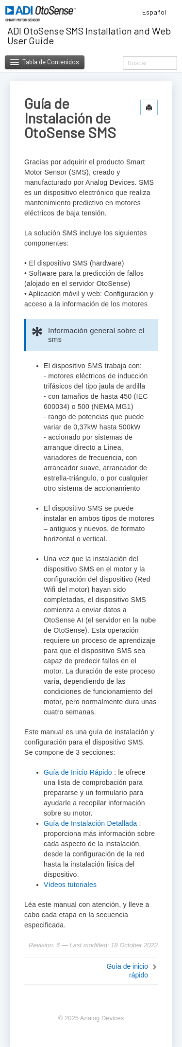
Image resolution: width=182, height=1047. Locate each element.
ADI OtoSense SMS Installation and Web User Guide (89, 35)
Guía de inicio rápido (127, 970)
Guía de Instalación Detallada (90, 823)
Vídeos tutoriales (70, 884)
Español (157, 12)
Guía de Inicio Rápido (78, 772)
